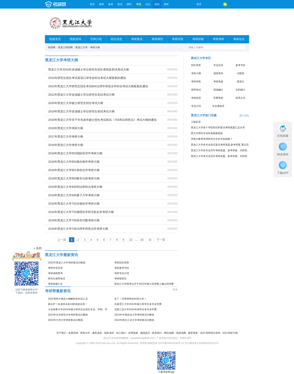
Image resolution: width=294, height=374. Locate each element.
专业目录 (218, 65)
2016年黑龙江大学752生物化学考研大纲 (73, 203)
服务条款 (97, 332)
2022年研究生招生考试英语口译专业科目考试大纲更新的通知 (87, 78)
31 (150, 239)
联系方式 (240, 97)
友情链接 (133, 332)
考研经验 (198, 39)
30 (142, 239)
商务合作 (85, 332)
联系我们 (157, 332)
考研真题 (218, 81)
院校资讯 (75, 39)
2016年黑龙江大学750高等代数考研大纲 (73, 220)
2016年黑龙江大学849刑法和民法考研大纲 (75, 186)
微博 (208, 4)
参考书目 (240, 65)
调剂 (129, 4)
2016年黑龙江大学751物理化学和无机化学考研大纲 (81, 212)
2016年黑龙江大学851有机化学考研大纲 (73, 170)
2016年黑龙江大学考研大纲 (65, 145)
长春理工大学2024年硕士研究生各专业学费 (137, 304)
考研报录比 (120, 278)
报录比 (240, 81)
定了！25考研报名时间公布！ (130, 298)
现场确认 (218, 89)
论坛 (147, 4)
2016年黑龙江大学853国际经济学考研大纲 (75, 153)
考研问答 (177, 39)
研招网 (51, 47)
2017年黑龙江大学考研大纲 (65, 136)
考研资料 (218, 39)
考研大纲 (95, 47)
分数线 (240, 73)
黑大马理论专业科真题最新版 (207, 133)
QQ (216, 4)
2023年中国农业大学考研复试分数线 (134, 314)
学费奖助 (218, 97)
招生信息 (116, 39)
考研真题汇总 (55, 283)
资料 (166, 4)
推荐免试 (196, 89)
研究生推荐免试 (56, 278)
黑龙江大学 (81, 47)
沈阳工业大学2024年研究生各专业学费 (135, 309)
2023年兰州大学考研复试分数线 (65, 320)
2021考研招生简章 (210, 332)
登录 (198, 4)
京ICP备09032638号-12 (171, 343)
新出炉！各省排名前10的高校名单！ (67, 304)
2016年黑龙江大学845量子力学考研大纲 (73, 195)
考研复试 (137, 39)
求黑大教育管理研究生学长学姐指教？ (212, 139)
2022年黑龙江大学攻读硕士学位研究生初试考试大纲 (81, 94)
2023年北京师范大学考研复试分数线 (68, 314)
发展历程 (73, 332)
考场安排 (196, 97)
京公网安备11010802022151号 (201, 343)
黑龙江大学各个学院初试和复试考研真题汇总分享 (218, 127)
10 (131, 239)
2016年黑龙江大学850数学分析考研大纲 (73, 178)
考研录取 (196, 81)
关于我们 (61, 332)
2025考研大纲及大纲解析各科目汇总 (68, 298)
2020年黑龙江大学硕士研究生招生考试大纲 (75, 103)
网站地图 (169, 332)
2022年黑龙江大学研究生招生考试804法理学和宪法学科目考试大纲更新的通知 (98, 86)
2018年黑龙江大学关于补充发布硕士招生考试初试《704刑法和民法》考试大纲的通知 (102, 119)
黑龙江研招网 (65, 47)
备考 (110, 4)
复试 (119, 4)
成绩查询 (218, 73)
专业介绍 (196, 106)
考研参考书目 (121, 268)
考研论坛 (239, 39)
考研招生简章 (121, 262)
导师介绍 (96, 39)
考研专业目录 (55, 268)
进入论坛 (244, 115)
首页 (92, 4)
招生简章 (196, 65)
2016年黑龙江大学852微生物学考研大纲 (73, 161)
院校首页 (55, 39)
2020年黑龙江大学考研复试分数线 (66, 262)
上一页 (61, 239)
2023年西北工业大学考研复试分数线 (134, 320)
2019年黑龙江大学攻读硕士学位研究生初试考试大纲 (81, 111)
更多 (175, 289)
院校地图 (181, 332)
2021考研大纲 (230, 332)
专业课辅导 (218, 106)
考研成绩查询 (55, 273)
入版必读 (196, 121)
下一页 (161, 239)
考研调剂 (157, 39)
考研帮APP (244, 4)
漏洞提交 (145, 332)
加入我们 (121, 332)
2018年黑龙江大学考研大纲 (65, 128)
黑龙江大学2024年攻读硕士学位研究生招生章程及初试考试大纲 (88, 69)
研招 (157, 4)
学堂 (138, 4)
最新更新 (193, 332)
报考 (101, 4)
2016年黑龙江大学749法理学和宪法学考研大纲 (78, 228)
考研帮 (66, 4)
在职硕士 (240, 89)
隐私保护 (109, 332)
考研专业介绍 (121, 273)
